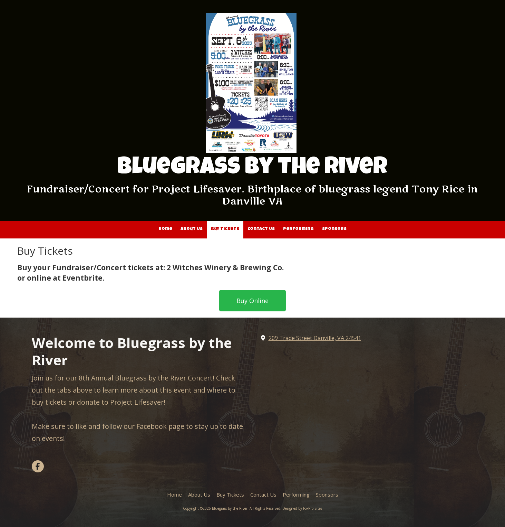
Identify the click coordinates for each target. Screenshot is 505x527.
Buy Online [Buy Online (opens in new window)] (252, 301)
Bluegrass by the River (252, 168)
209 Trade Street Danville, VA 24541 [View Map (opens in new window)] (315, 338)
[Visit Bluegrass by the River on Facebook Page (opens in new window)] (38, 466)
